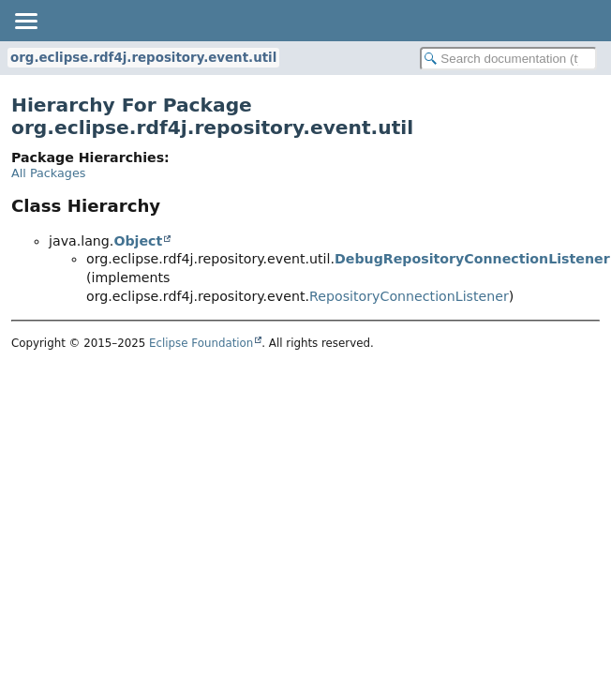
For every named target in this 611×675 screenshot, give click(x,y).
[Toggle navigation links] (25, 21)
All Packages (48, 173)
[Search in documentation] (508, 58)
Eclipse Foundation (201, 343)
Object (137, 240)
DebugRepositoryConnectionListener (472, 258)
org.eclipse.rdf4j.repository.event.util (143, 58)
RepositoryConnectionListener (409, 296)
